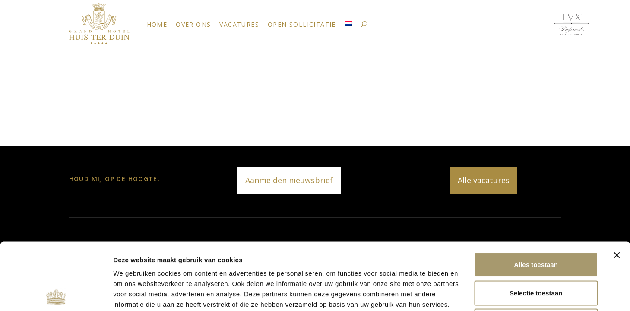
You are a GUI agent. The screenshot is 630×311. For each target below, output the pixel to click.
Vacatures (239, 24)
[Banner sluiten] (617, 188)
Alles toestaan (536, 197)
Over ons (193, 24)
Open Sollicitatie (302, 24)
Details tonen (466, 294)
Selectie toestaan (536, 226)
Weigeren (535, 254)
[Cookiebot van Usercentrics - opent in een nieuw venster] (56, 294)
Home (157, 24)
